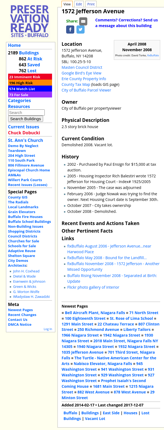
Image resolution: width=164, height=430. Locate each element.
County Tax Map (76, 84)
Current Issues (23, 127)
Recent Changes (22, 314)
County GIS (18, 197)
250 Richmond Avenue (98, 329)
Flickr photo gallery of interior (93, 287)
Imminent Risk (27, 76)
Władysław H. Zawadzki (31, 296)
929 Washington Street (122, 374)
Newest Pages (20, 309)
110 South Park (21, 160)
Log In (48, 329)
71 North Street (144, 312)
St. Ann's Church (25, 140)
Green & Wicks (24, 286)
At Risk (34, 59)
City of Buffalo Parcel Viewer (86, 90)
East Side (111, 412)
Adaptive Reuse (22, 250)
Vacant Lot (95, 418)
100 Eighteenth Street (85, 318)
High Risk (24, 82)
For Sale (21, 94)
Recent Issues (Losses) (27, 184)
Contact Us (17, 319)
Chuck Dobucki (24, 133)
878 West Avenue (130, 392)
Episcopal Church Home (29, 170)
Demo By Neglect (23, 145)
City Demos (18, 260)
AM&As (14, 174)
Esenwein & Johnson (29, 281)
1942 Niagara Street (121, 335)
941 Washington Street (122, 369)
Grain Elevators (22, 211)
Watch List (25, 88)
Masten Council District (82, 67)
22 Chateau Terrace (116, 324)
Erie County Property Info (84, 78)
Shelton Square (21, 255)
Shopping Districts (24, 231)
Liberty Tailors (136, 329)
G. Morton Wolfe (26, 291)
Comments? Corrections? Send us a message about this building (126, 22)
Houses (130, 412)
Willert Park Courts (25, 179)
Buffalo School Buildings (29, 221)
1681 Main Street (109, 386)
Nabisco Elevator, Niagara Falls (103, 363)
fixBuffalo (153, 55)
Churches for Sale (23, 241)
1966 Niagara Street (80, 335)
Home (14, 45)
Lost (32, 71)
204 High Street (21, 155)
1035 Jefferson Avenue (83, 352)
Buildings (29, 53)
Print (91, 4)
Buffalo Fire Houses (25, 216)
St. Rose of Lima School (131, 318)
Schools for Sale (22, 245)
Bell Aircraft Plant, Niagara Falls (95, 312)
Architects (17, 265)
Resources (19, 106)
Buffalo (70, 412)
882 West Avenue (94, 392)
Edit (79, 4)
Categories (19, 100)
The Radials (18, 202)
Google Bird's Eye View (81, 73)
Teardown (17, 150)
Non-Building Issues (25, 226)
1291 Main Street (77, 324)
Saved (33, 65)
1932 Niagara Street (136, 346)
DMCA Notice (19, 324)
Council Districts (22, 236)
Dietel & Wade (24, 276)
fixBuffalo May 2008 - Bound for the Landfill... (107, 257)
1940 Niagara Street (95, 346)
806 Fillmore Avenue (26, 165)
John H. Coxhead (26, 271)
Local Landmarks (23, 206)
